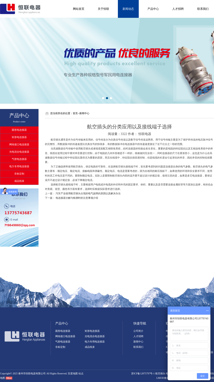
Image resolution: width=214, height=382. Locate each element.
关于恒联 (103, 8)
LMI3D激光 (162, 378)
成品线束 (19, 181)
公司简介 (138, 331)
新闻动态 (128, 8)
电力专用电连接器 (19, 166)
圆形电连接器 (19, 130)
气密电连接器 (19, 159)
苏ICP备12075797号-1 (143, 373)
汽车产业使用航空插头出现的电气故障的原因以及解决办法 (88, 193)
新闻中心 (138, 341)
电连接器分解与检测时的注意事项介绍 (77, 198)
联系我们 (203, 8)
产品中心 (153, 8)
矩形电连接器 (19, 137)
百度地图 (73, 373)
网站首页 (78, 8)
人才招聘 (178, 8)
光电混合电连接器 (19, 151)
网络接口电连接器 (19, 144)
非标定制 (19, 173)
